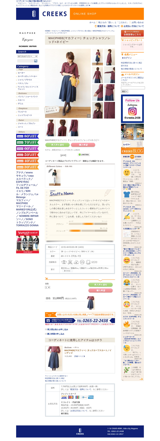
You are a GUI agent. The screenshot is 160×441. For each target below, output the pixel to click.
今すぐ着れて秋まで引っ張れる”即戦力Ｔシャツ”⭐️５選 (132, 187)
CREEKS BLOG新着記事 (132, 150)
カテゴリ (27, 66)
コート (20, 127)
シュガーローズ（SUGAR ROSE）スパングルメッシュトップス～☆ (132, 340)
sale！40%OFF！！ (27, 161)
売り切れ (88, 31)
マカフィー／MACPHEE (61, 31)
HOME (47, 31)
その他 (27, 132)
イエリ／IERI (23, 191)
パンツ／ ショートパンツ (28, 97)
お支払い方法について (134, 26)
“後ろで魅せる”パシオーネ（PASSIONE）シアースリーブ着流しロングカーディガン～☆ (132, 252)
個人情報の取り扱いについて (55, 381)
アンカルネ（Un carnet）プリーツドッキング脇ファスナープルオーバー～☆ (132, 164)
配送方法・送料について (108, 26)
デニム (20, 104)
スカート (21, 100)
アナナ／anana (24, 172)
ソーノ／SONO (24, 219)
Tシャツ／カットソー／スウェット (28, 88)
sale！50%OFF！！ (27, 154)
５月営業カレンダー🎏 (131, 229)
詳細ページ (78, 356)
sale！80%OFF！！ (27, 136)
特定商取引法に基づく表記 (54, 378)
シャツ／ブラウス (77, 31)
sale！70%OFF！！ (27, 142)
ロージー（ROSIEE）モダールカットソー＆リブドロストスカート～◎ (132, 275)
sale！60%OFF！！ (27, 148)
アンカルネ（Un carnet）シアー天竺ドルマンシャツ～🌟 (132, 209)
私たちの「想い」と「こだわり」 (113, 22)
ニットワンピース (25, 115)
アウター (27, 120)
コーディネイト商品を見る (52, 110)
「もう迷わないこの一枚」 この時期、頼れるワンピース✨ (132, 363)
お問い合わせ (138, 22)
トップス (27, 70)
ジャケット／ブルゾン (26, 123)
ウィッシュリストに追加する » (56, 376)
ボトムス (27, 93)
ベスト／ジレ (23, 83)
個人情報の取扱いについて (131, 69)
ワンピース (27, 108)
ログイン (128, 58)
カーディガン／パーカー (27, 76)
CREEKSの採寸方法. (67, 271)
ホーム (92, 22)
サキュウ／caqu (25, 175)
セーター (21, 73)
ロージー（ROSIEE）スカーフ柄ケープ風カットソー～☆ (132, 297)
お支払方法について (78, 411)
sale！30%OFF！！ (27, 167)
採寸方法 (124, 66)
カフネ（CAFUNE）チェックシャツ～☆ (132, 318)
